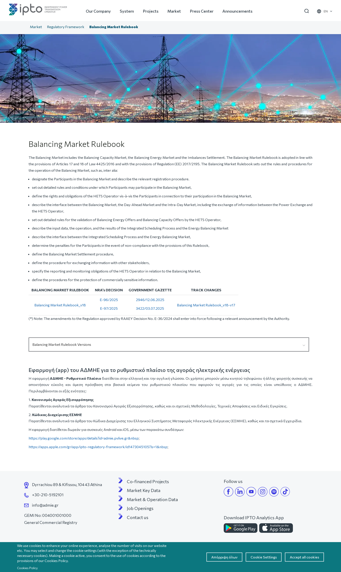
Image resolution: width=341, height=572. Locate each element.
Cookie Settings (264, 557)
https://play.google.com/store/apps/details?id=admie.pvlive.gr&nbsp (84, 438)
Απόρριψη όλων (224, 557)
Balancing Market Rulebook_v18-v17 (206, 305)
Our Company (98, 11)
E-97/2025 (109, 308)
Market (174, 11)
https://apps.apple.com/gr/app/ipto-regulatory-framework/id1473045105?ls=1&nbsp (98, 447)
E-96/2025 (109, 300)
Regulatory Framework (65, 27)
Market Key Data (143, 490)
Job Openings (140, 508)
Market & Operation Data (152, 499)
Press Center (202, 11)
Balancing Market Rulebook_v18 (60, 305)
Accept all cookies (304, 557)
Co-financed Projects (148, 481)
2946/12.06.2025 (150, 300)
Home (23, 27)
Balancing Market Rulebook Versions (61, 344)
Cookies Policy (27, 568)
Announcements (237, 11)
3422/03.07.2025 (150, 308)
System (127, 11)
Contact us (137, 517)
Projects (151, 11)
